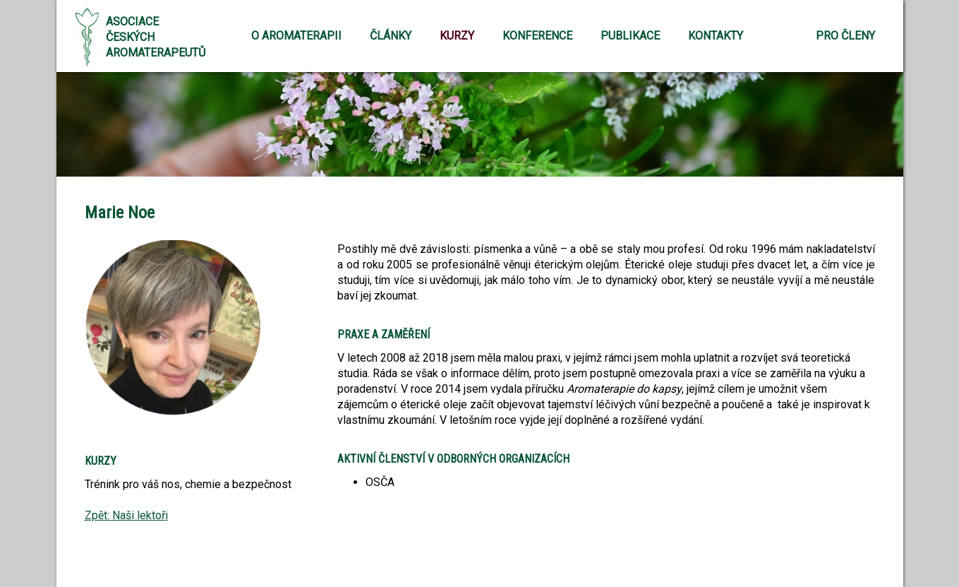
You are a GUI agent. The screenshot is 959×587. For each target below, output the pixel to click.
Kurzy (457, 35)
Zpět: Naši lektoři (126, 515)
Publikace (630, 35)
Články (390, 35)
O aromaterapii (296, 35)
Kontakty (715, 35)
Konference (537, 35)
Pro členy (845, 35)
